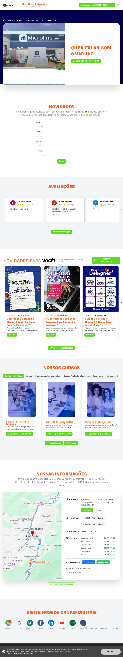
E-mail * (39, 132)
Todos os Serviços (13, 376)
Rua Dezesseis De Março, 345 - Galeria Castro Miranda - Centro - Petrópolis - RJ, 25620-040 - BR (97, 502)
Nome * (38, 122)
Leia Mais (62, 486)
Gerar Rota (87, 510)
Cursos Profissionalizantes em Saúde (42, 376)
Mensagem (40, 151)
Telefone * (40, 141)
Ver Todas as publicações (61, 348)
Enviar (61, 161)
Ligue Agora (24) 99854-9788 (20, 434)
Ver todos (71, 443)
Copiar (100, 510)
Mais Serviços (54, 443)
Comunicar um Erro (73, 573)
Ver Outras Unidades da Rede (61, 585)
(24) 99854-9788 (88, 518)
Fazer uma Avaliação (61, 232)
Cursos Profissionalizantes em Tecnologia (83, 376)
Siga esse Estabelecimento (104, 260)
